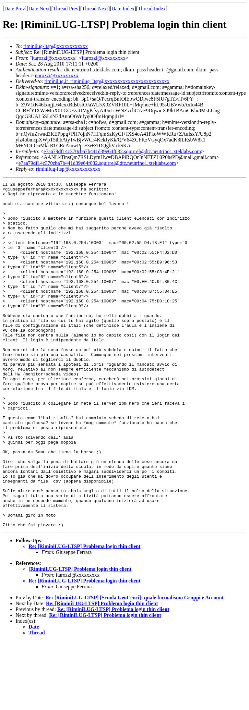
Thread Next (95, 8)
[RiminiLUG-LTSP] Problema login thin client (80, 638)
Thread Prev (65, 8)
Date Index (123, 8)
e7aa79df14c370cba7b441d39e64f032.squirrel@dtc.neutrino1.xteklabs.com (122, 151)
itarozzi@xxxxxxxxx (54, 58)
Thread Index (152, 8)
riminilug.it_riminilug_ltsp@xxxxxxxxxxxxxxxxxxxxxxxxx (107, 81)
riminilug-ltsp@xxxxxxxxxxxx (55, 46)
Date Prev (14, 8)
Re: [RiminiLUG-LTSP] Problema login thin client (84, 615)
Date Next (39, 8)
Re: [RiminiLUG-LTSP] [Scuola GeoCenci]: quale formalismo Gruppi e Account (134, 666)
